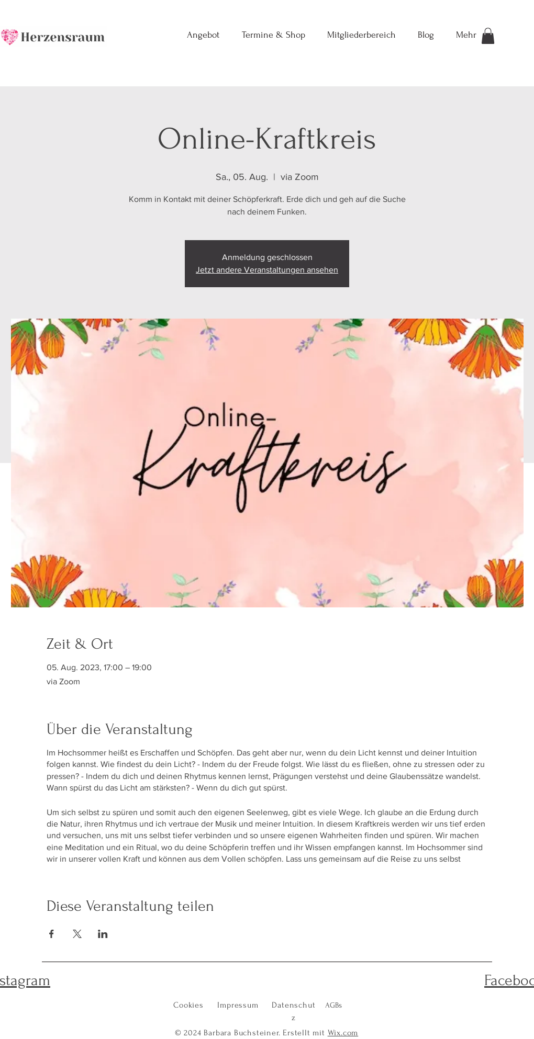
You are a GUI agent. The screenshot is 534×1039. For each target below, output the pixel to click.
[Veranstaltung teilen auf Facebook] (52, 934)
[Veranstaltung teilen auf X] (77, 934)
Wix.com (343, 1032)
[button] (488, 36)
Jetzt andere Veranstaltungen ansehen (267, 269)
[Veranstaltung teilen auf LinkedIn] (103, 934)
